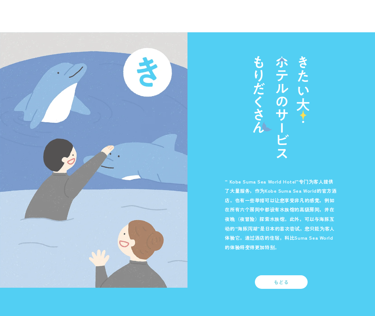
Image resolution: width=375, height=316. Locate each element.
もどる (281, 282)
